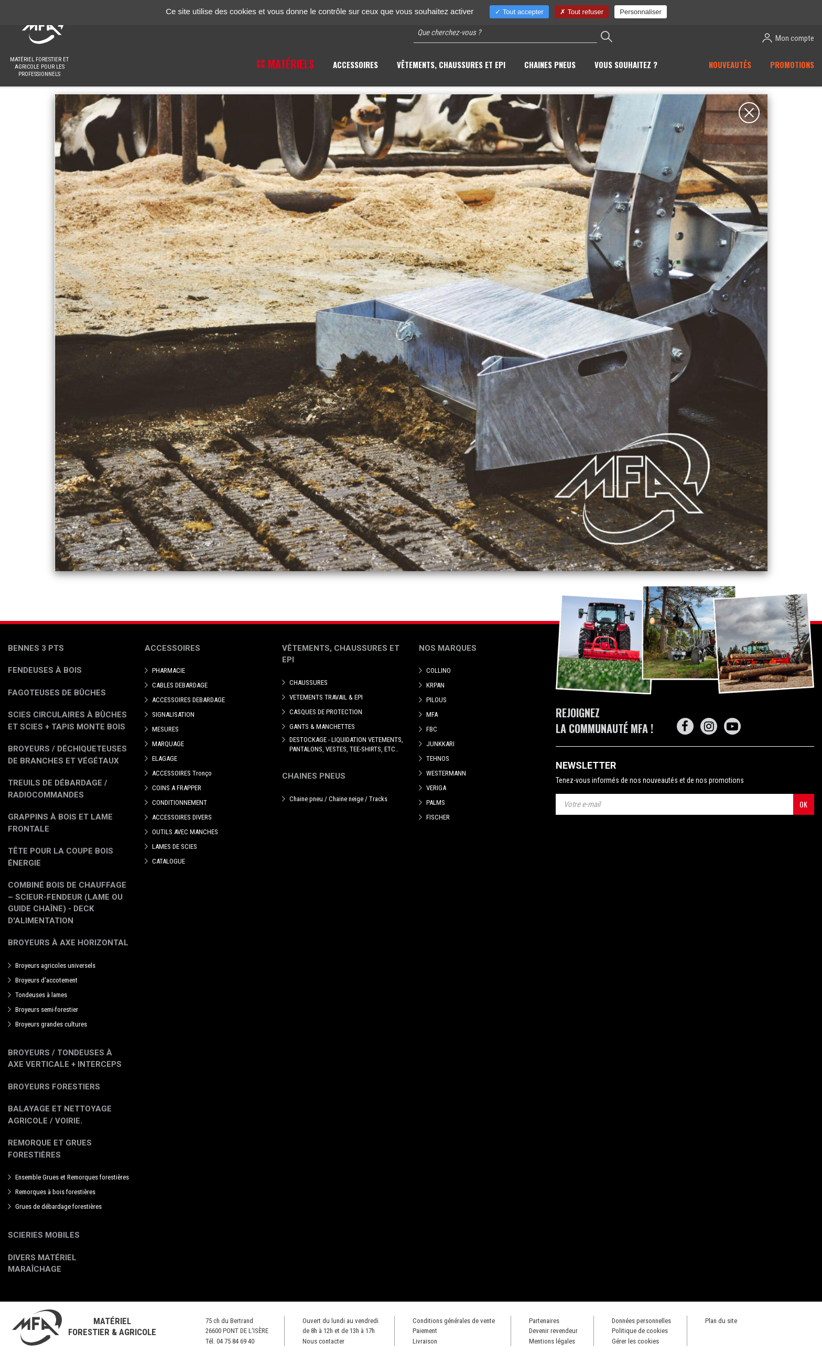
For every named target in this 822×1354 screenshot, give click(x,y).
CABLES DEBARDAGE (180, 685)
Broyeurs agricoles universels (55, 965)
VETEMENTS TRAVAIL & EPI (326, 697)
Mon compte (788, 38)
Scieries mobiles (44, 1235)
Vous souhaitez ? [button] (625, 64)
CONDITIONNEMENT (179, 802)
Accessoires (172, 648)
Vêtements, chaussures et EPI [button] (451, 64)
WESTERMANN (446, 773)
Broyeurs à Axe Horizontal (68, 942)
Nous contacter (323, 1341)
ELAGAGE (164, 758)
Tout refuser (581, 12)
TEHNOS (437, 758)
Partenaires (544, 1321)
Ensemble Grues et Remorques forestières (72, 1177)
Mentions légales (552, 1341)
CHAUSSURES (308, 682)
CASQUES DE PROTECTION (325, 712)
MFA (432, 714)
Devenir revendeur (553, 1331)
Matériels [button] (289, 64)
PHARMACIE (168, 670)
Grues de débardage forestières (58, 1206)
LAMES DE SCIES (174, 846)
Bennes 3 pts (36, 648)
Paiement (425, 1331)
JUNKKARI (440, 744)
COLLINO (438, 670)
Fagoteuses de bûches (57, 692)
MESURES (165, 729)
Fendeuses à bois (45, 670)
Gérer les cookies (635, 1341)
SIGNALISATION (173, 714)
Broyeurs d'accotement (46, 980)
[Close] (749, 112)
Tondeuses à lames (41, 995)
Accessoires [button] (355, 64)
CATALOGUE (168, 861)
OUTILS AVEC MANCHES (185, 832)
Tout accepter (519, 12)
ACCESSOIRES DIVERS (182, 817)
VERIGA (436, 788)
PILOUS (436, 700)
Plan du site (721, 1321)
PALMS (435, 802)
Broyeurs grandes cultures (51, 1024)
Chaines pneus (313, 776)
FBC (431, 729)
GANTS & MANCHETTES (322, 726)
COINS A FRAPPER (176, 788)
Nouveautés (730, 64)
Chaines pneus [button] (550, 64)
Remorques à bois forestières (55, 1192)
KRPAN (435, 685)
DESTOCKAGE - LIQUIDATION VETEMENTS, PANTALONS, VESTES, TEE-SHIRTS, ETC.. (346, 744)
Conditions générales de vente (454, 1321)
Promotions (792, 64)
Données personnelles (641, 1321)
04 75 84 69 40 (235, 1341)
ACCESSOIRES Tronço (182, 773)
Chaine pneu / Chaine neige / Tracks (338, 799)
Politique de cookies (640, 1331)
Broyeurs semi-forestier (46, 1009)
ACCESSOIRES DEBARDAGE (188, 700)
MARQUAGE (168, 744)
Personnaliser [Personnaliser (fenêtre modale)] (641, 12)
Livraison (425, 1341)
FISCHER (438, 817)
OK (803, 804)
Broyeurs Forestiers (54, 1086)
